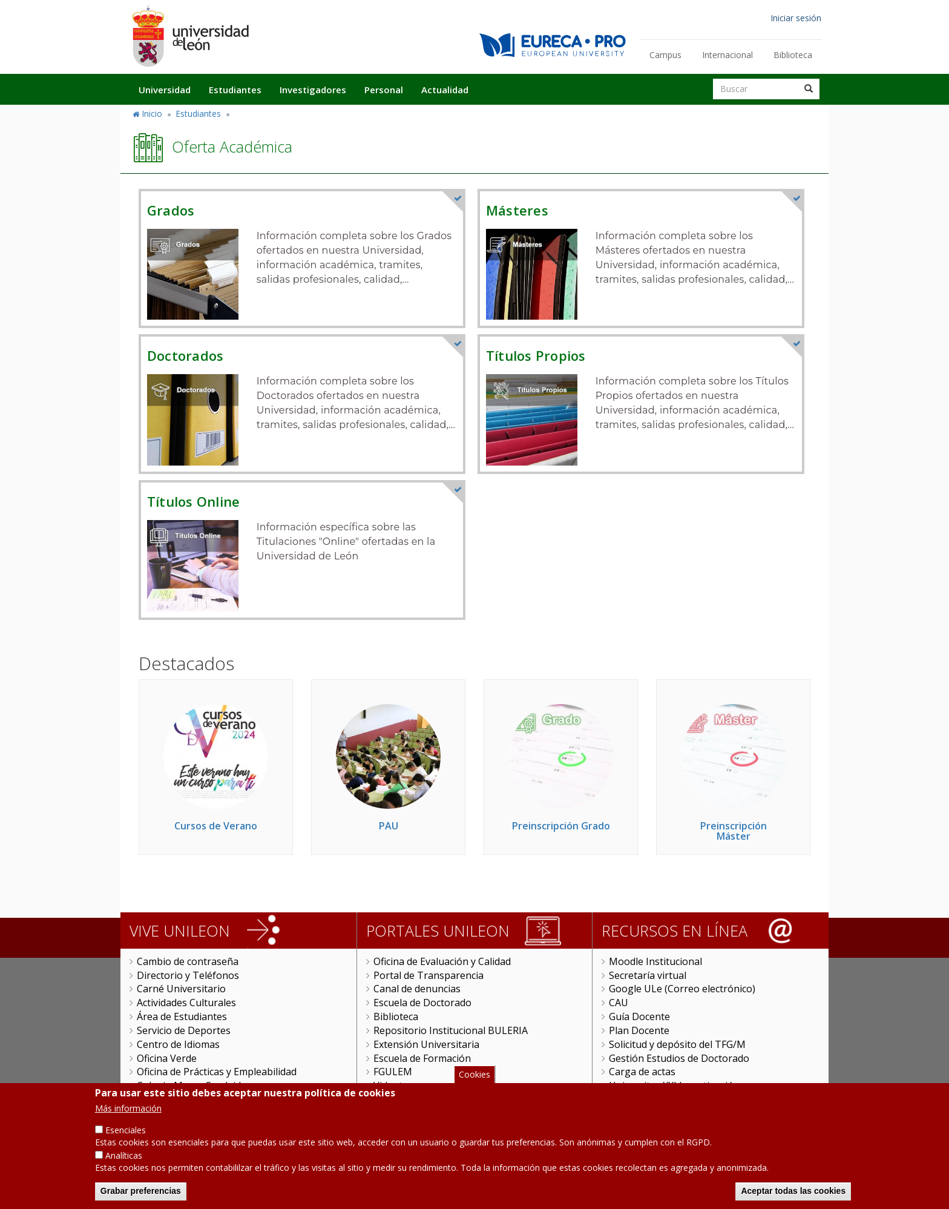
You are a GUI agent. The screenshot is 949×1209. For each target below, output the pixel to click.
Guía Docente (639, 1016)
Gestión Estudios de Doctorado (679, 1058)
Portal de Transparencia (428, 975)
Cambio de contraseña (187, 961)
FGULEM (392, 1071)
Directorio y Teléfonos (188, 975)
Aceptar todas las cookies (793, 1192)
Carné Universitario (181, 988)
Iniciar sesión (795, 18)
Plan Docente (639, 1030)
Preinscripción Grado (561, 825)
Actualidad (444, 90)
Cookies (474, 1076)
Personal (383, 90)
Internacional (727, 55)
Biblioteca (792, 55)
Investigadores (313, 90)
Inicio (152, 113)
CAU (618, 1002)
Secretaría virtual (647, 975)
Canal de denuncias (417, 988)
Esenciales (125, 1132)
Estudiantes (235, 90)
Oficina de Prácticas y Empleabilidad (217, 1071)
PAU (388, 825)
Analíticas (123, 1157)
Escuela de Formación (422, 1058)
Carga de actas (642, 1071)
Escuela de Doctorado (422, 1002)
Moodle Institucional (655, 961)
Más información (128, 1110)
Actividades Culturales (186, 1002)
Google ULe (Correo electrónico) (682, 988)
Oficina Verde (167, 1058)
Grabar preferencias (140, 1192)
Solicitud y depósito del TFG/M (677, 1044)
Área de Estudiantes (182, 1016)
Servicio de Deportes (184, 1030)
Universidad (165, 90)
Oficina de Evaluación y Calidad (442, 961)
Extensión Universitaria (426, 1044)
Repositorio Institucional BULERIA (450, 1030)
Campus (665, 55)
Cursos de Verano (215, 825)
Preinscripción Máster (733, 831)
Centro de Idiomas (178, 1044)
